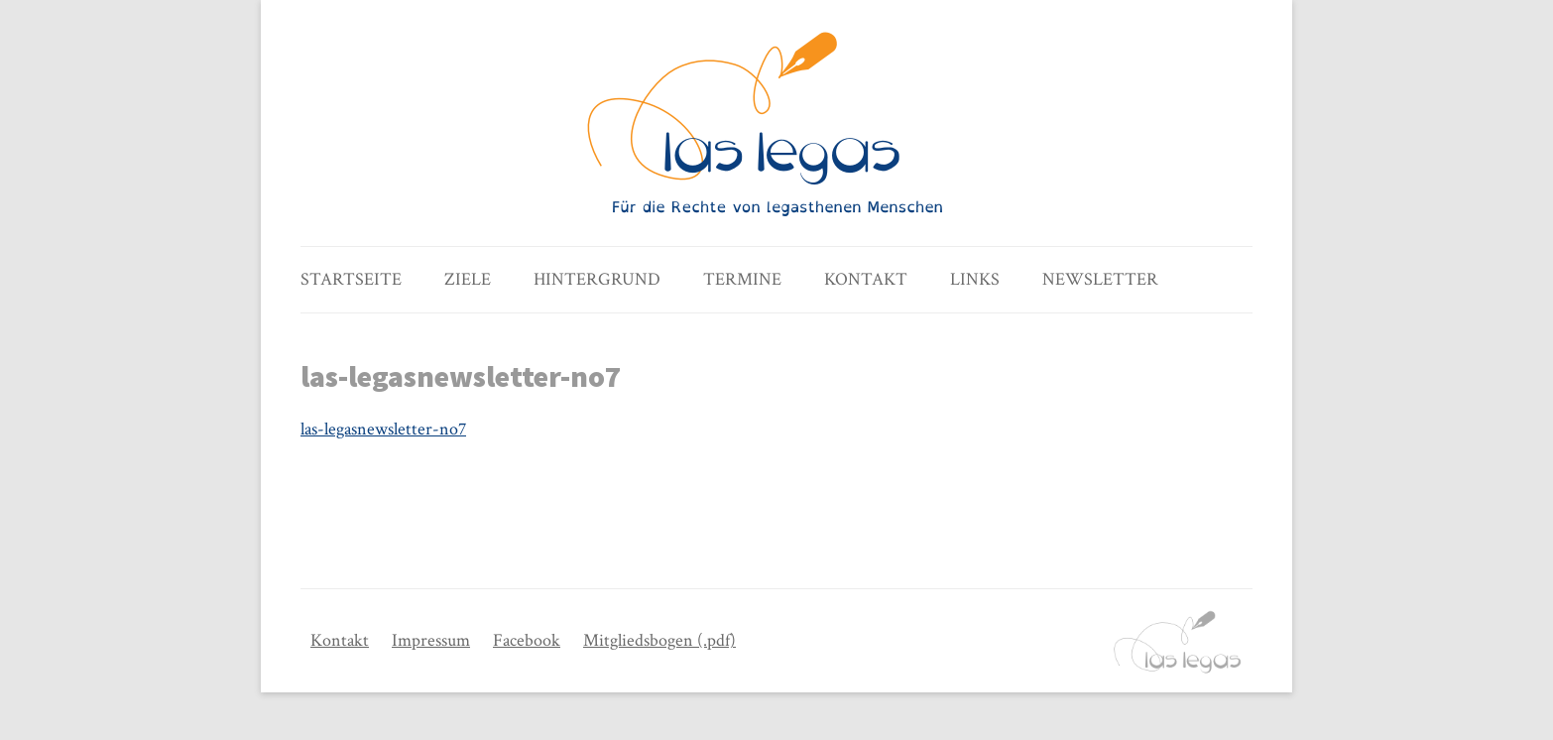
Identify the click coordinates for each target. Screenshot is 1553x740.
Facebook (526, 640)
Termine (742, 279)
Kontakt (865, 279)
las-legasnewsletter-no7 (383, 429)
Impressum (431, 640)
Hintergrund (597, 279)
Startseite (351, 279)
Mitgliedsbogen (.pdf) (659, 640)
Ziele (467, 279)
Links (975, 279)
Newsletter (1100, 279)
